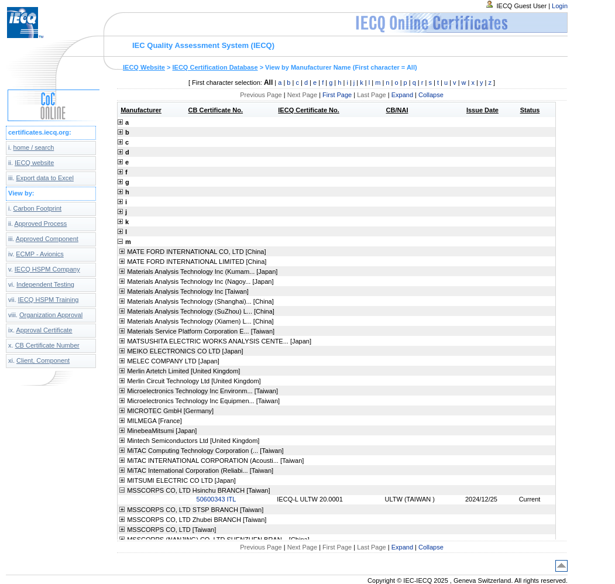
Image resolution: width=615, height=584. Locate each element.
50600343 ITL (216, 499)
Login (560, 5)
